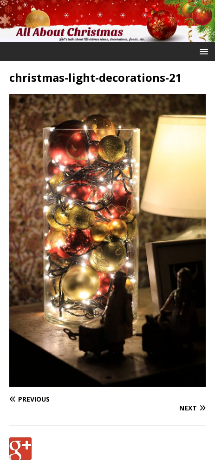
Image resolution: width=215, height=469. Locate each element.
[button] (202, 51)
